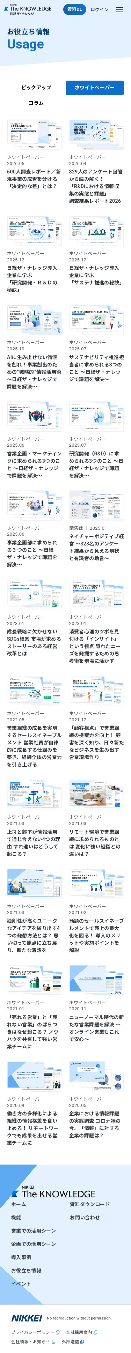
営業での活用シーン (33, 1231)
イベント (21, 1284)
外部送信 (70, 1342)
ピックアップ (36, 87)
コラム (36, 103)
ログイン (99, 9)
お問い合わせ (85, 1217)
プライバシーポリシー (32, 1332)
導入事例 (21, 1257)
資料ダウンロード (90, 1204)
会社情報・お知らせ (30, 1342)
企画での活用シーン (33, 1244)
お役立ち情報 (26, 1270)
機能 (16, 1217)
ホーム (18, 1204)
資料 (74, 9)
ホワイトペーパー (95, 87)
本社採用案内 (79, 1332)
